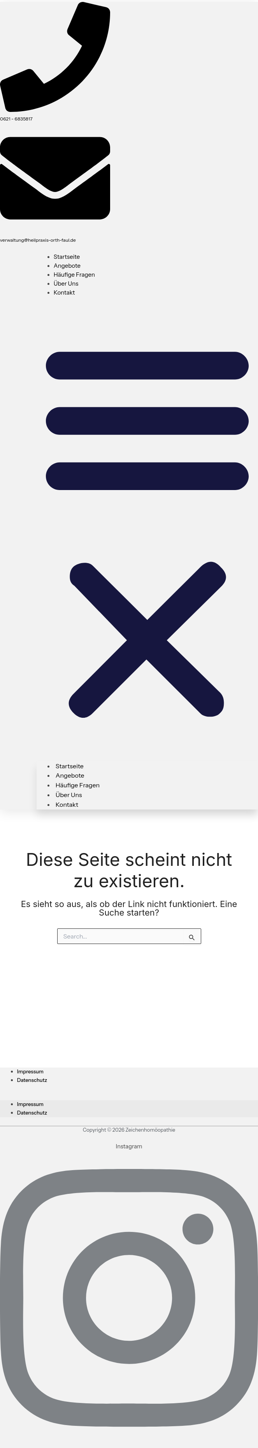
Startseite (67, 256)
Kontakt (64, 292)
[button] (147, 530)
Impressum (30, 1071)
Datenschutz (32, 1080)
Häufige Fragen (74, 274)
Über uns (66, 283)
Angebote (67, 265)
